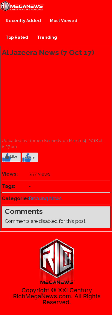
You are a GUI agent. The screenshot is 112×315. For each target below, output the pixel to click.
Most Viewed (63, 20)
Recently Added (23, 20)
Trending (47, 37)
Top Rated (17, 37)
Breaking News (45, 198)
